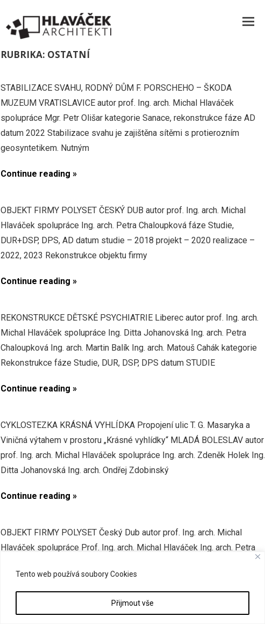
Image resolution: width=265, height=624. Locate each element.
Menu (248, 21)
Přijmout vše (132, 603)
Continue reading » (39, 174)
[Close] (257, 556)
